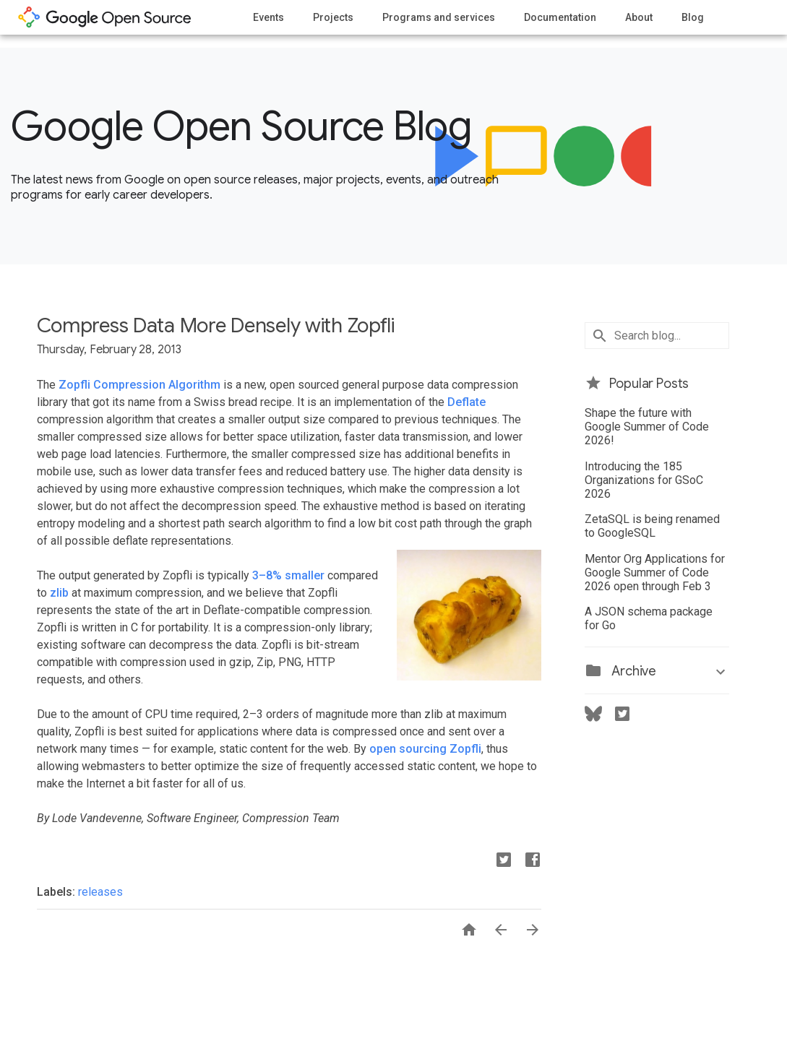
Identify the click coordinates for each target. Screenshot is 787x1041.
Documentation (560, 17)
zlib (59, 593)
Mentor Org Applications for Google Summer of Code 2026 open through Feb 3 (655, 572)
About (639, 17)
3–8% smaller (288, 575)
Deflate (466, 402)
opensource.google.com (105, 17)
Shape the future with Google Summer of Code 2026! (647, 426)
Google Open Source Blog (241, 126)
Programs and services (438, 17)
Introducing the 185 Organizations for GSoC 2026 (644, 480)
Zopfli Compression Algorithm (139, 385)
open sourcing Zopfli (425, 749)
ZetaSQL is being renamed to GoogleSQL (652, 526)
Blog (692, 17)
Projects (333, 17)
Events (268, 17)
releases (100, 892)
